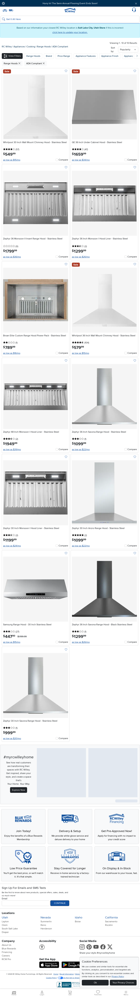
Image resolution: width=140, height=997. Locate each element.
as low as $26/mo (81, 256)
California (111, 917)
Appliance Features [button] (86, 56)
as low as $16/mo (11, 353)
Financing (7, 952)
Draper (5, 932)
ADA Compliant (60, 46)
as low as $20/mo (12, 738)
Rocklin (109, 925)
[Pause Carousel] (3, 3)
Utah (5, 917)
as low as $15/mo (11, 159)
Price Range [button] (64, 56)
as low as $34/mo (81, 159)
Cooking (31, 46)
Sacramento (111, 921)
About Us (6, 945)
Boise (78, 921)
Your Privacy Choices (123, 982)
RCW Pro (6, 959)
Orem (5, 925)
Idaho (78, 917)
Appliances (19, 46)
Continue (60, 903)
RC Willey (7, 46)
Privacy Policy (118, 976)
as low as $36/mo (12, 256)
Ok (95, 982)
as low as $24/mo (12, 545)
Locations (8, 913)
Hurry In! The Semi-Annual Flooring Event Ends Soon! (70, 3)
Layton (5, 921)
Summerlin (46, 921)
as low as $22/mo (81, 449)
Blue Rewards (9, 948)
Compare (63, 159)
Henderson (46, 928)
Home (55, 974)
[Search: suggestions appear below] (70, 19)
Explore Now (18, 790)
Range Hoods (44, 46)
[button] (12, 56)
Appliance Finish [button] (109, 56)
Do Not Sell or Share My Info (72, 978)
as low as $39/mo (12, 449)
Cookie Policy (51, 978)
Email (4, 898)
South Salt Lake (10, 928)
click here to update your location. (70, 32)
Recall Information (67, 974)
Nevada (46, 917)
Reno (43, 925)
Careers (6, 955)
